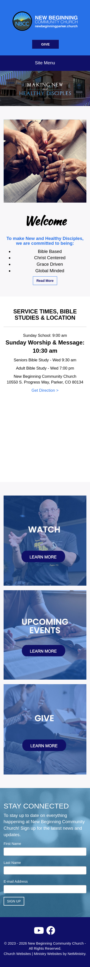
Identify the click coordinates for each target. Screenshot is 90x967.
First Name (12, 843)
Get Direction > (44, 390)
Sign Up (14, 901)
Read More (45, 281)
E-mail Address (16, 881)
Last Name (12, 863)
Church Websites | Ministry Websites (33, 954)
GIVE (45, 44)
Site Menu (45, 62)
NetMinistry (76, 954)
